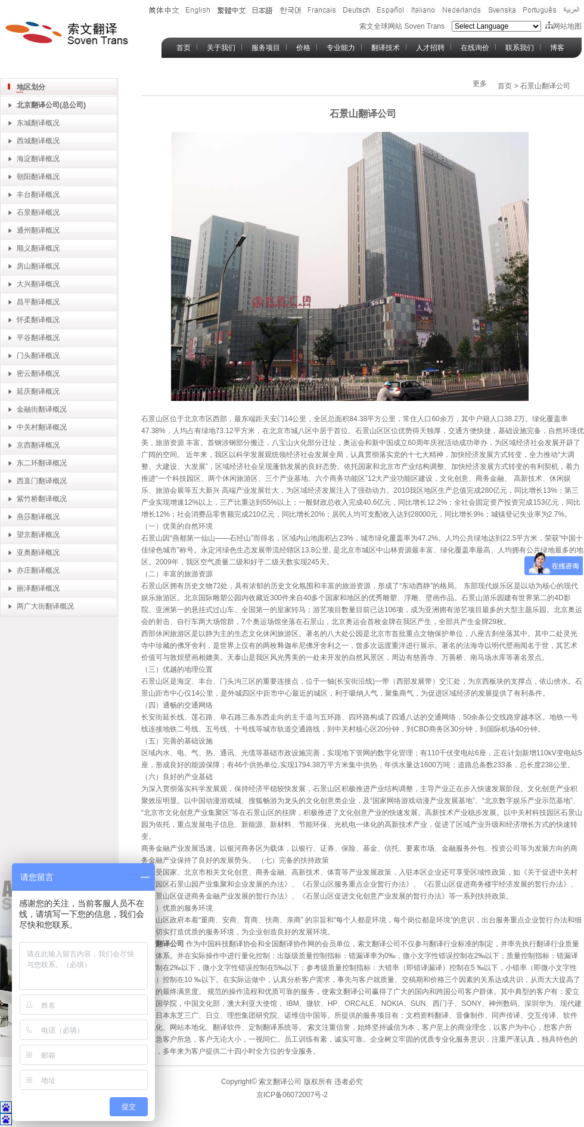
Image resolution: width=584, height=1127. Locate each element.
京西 (24, 445)
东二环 (27, 463)
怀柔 (24, 320)
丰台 (24, 194)
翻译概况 (45, 141)
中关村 (27, 427)
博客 (557, 48)
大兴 (24, 284)
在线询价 (475, 48)
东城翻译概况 (38, 123)
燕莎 (24, 516)
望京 (24, 534)
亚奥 (24, 552)
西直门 (27, 481)
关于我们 (221, 48)
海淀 (24, 159)
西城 (24, 141)
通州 (24, 230)
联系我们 (519, 48)
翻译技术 (385, 48)
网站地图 (563, 26)
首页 (183, 48)
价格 (303, 48)
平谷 (24, 338)
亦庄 (24, 570)
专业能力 (341, 48)
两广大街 (31, 606)
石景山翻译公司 (545, 86)
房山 (24, 266)
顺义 (24, 248)
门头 (24, 355)
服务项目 (265, 48)
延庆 (24, 391)
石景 (24, 212)
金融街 (27, 409)
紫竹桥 (27, 499)
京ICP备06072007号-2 (292, 1095)
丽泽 (24, 588)
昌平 (24, 302)
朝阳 (24, 176)
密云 (24, 373)
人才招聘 (430, 48)
